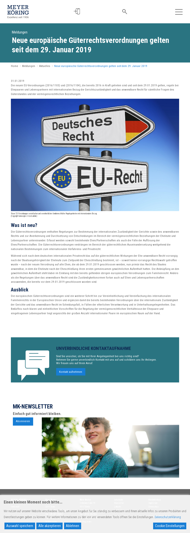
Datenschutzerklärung (168, 517)
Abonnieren (23, 423)
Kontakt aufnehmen (70, 373)
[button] (77, 11)
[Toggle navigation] (178, 11)
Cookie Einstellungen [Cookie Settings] (170, 526)
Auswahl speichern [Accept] (19, 526)
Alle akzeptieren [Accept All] (49, 526)
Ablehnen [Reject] (72, 526)
